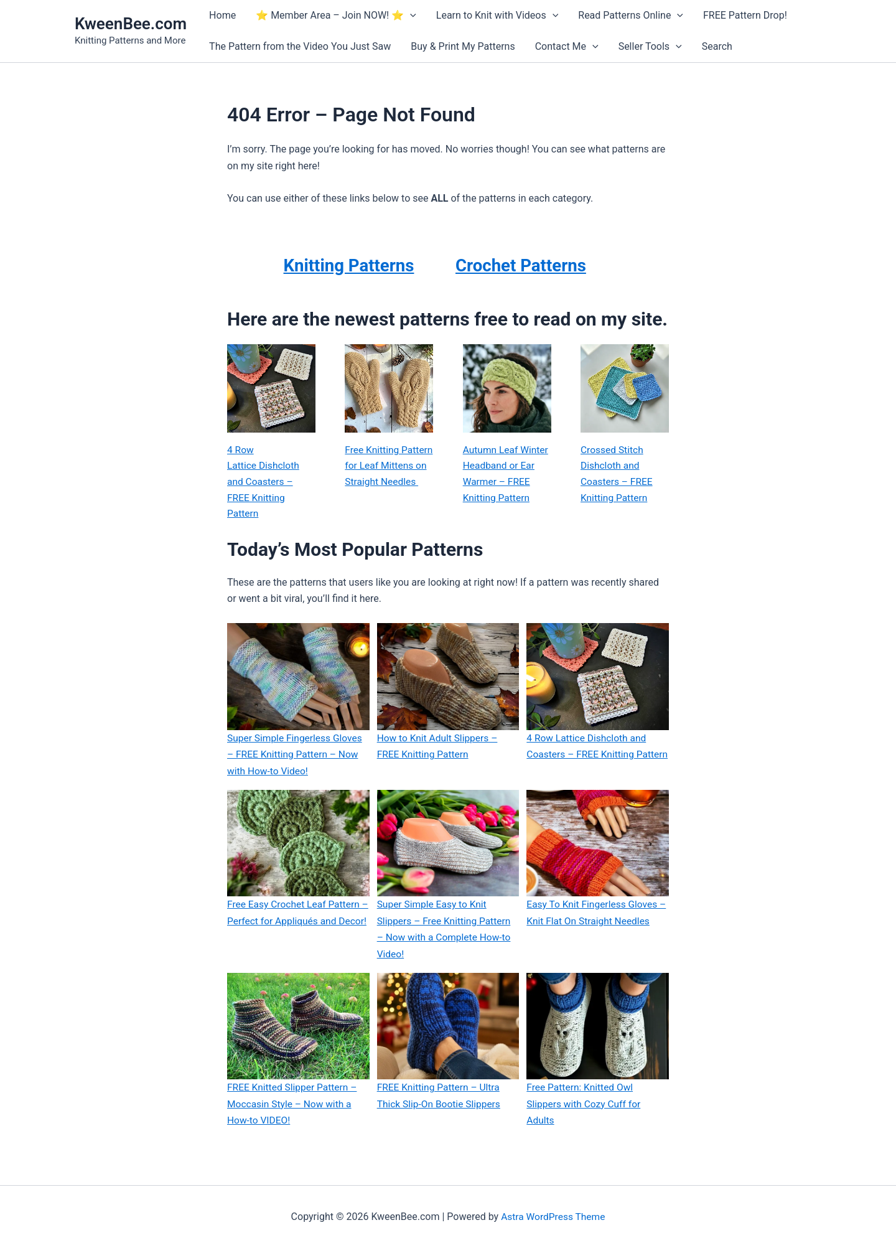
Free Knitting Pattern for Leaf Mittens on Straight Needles (387, 474)
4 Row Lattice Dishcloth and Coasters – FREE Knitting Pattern (264, 483)
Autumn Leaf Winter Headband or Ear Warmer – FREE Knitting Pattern (507, 474)
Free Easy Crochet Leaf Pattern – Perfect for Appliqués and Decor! (295, 922)
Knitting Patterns (348, 265)
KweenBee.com (131, 23)
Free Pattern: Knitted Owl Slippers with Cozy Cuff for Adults (585, 1104)
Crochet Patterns (526, 265)
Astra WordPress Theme (553, 1216)
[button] (410, 15)
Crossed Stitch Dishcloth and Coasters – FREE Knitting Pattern (618, 474)
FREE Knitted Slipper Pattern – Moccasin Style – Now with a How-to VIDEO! (294, 1104)
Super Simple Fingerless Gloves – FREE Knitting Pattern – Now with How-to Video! (296, 756)
